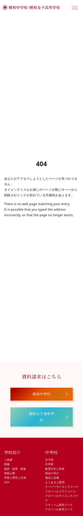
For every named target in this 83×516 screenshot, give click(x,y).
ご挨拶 (8, 460)
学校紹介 (12, 452)
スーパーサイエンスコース (61, 487)
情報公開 (9, 473)
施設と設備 (52, 477)
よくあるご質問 (54, 482)
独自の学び (52, 473)
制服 (7, 464)
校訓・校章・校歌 (15, 469)
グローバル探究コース (59, 509)
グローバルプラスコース (60, 491)
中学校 (51, 452)
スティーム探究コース (59, 505)
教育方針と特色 (54, 469)
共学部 (49, 464)
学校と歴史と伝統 (15, 477)
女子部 (49, 460)
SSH (6, 482)
